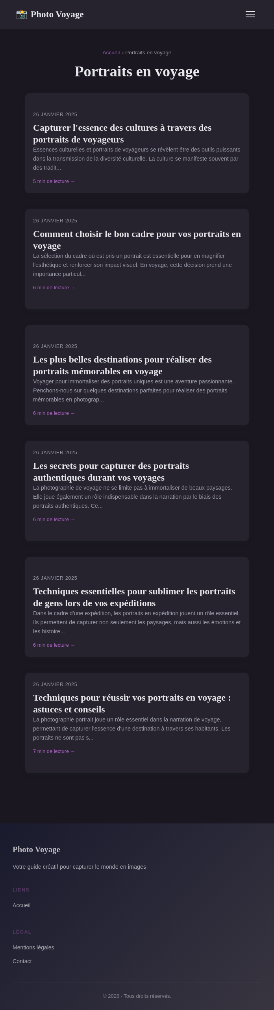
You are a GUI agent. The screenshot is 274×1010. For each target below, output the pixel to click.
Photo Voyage (50, 14)
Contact (22, 961)
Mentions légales (33, 947)
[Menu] (250, 14)
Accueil (111, 52)
